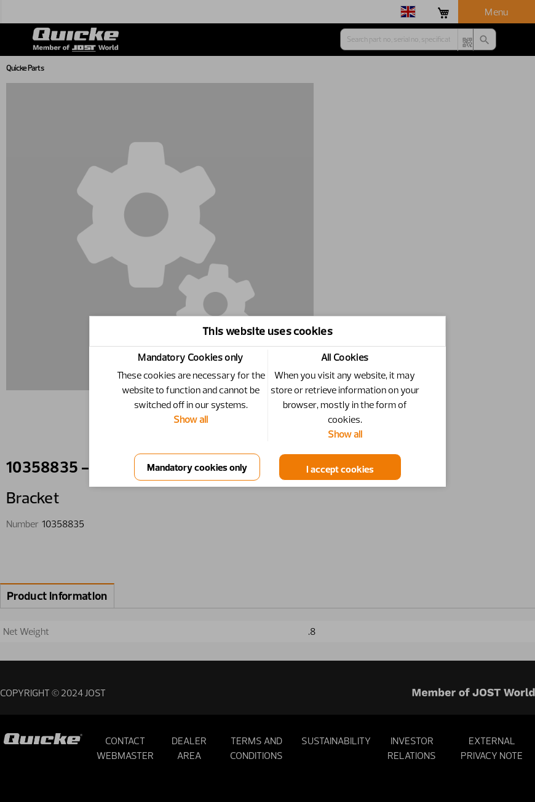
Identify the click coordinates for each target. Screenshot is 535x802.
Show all (190, 419)
